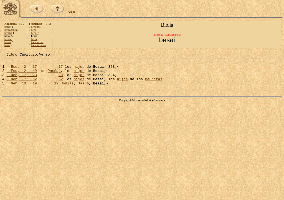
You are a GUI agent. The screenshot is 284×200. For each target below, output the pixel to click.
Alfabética (10, 23)
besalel (8, 39)
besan (7, 42)
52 (61, 83)
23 (61, 78)
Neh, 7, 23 (22, 78)
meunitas (153, 83)
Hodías (67, 88)
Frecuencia (35, 23)
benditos (35, 26)
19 (56, 88)
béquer (35, 32)
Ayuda (72, 11)
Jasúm (83, 88)
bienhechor (37, 42)
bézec (34, 39)
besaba (8, 32)
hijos (78, 68)
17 (61, 68)
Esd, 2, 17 (22, 68)
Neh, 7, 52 (22, 83)
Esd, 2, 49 (22, 73)
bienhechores (38, 45)
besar (7, 45)
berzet (7, 26)
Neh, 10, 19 (22, 88)
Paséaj (54, 73)
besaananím (10, 29)
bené (33, 29)
